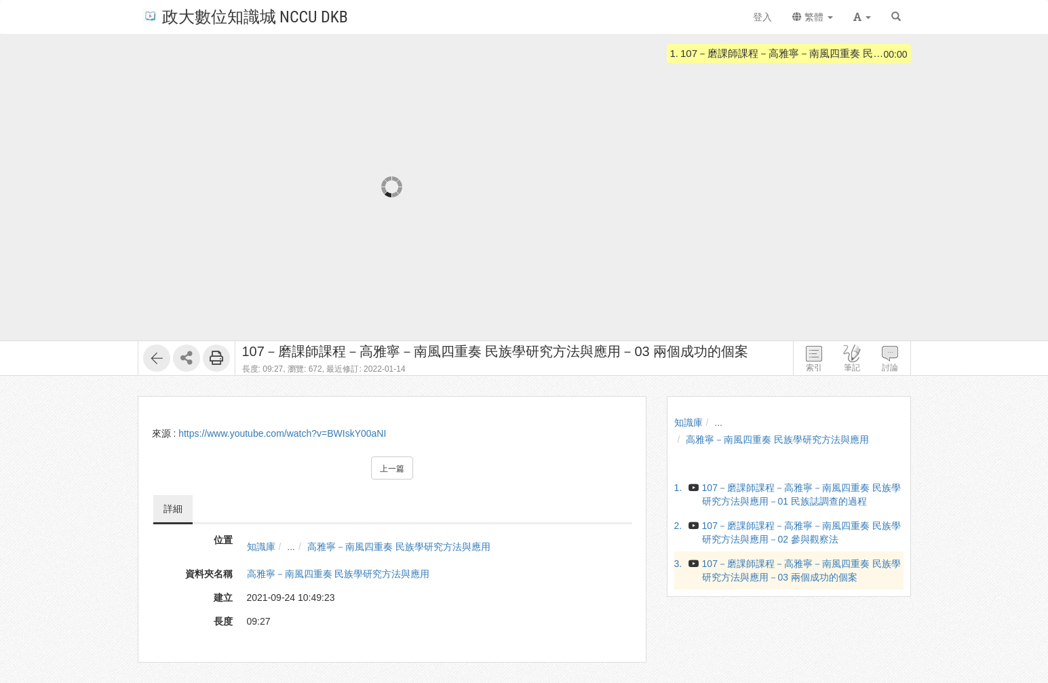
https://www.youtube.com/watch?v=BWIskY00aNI (282, 433)
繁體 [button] (812, 17)
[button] (862, 17)
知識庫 (261, 546)
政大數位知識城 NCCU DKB (245, 15)
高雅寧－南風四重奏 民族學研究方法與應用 (398, 546)
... (291, 546)
